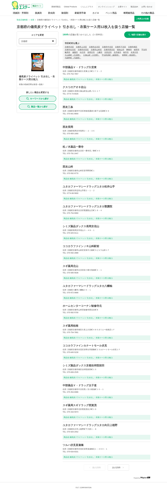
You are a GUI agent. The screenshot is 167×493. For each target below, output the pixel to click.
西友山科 (68, 166)
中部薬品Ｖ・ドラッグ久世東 (80, 67)
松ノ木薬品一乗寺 (73, 146)
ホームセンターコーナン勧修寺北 (82, 305)
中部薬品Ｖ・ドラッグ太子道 (80, 385)
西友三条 (68, 107)
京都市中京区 (107, 47)
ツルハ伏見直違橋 (73, 445)
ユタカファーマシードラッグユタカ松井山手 (89, 186)
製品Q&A (137, 6)
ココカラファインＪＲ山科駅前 (81, 246)
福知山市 (120, 50)
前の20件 (94, 467)
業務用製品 (66, 6)
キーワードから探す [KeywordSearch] (37, 98)
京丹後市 (117, 52)
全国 (32, 20)
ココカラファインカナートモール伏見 (85, 345)
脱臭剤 (38, 13)
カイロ (95, 13)
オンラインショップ (112, 6)
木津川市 (134, 52)
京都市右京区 (70, 50)
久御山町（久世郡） (91, 55)
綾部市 (136, 50)
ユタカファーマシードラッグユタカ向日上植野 (90, 425)
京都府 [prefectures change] (37, 41)
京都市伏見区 (83, 50)
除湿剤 (64, 13)
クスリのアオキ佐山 (74, 87)
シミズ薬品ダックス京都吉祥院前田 (83, 365)
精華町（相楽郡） (129, 55)
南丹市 (126, 52)
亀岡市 (67, 52)
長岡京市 (91, 52)
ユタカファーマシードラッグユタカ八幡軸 (87, 285)
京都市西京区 (109, 50)
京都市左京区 (94, 47)
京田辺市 (108, 52)
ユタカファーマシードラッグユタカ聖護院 (87, 206)
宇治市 (144, 50)
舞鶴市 (129, 50)
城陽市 (75, 52)
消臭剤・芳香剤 (20, 13)
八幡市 (99, 52)
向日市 (82, 52)
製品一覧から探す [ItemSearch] (37, 106)
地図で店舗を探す (137, 35)
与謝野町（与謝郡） (73, 58)
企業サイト (126, 6)
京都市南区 (132, 47)
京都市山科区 (96, 50)
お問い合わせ (147, 6)
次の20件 (118, 467)
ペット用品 (111, 13)
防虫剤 (51, 13)
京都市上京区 (81, 47)
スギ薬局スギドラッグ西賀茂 (80, 405)
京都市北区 (69, 47)
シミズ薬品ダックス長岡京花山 (81, 226)
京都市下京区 (120, 47)
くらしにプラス (93, 6)
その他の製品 (147, 13)
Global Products (79, 6)
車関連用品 (128, 13)
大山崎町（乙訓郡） (73, 55)
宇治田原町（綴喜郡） (111, 55)
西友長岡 (68, 126)
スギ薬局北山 (70, 266)
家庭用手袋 (80, 13)
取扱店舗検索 (22, 20)
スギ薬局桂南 (70, 325)
